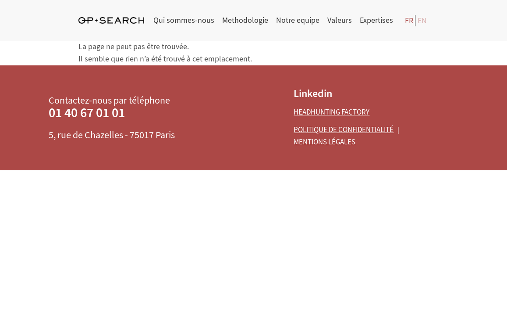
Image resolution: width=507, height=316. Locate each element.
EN (422, 21)
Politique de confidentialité (344, 129)
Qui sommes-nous (183, 20)
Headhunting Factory (331, 112)
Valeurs (339, 20)
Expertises (376, 20)
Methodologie (245, 20)
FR (409, 21)
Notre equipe (297, 20)
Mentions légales (324, 142)
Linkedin (313, 93)
